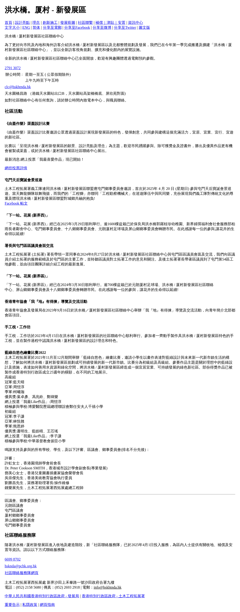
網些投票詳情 (16, 168)
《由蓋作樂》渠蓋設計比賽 (27, 124)
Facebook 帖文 (16, 203)
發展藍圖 (67, 23)
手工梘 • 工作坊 (17, 327)
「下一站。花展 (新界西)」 (27, 215)
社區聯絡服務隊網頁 (21, 573)
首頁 (8, 23)
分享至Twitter (125, 27)
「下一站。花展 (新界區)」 (27, 276)
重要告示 (12, 605)
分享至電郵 (52, 27)
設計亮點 (22, 23)
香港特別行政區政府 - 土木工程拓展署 (113, 596)
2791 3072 (13, 68)
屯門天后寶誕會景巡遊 (23, 180)
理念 (36, 23)
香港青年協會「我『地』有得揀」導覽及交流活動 (46, 302)
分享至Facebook (77, 27)
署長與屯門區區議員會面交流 (29, 246)
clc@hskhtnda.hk (18, 87)
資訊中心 (135, 23)
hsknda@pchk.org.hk (21, 566)
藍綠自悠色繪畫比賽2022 (25, 353)
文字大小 (12, 27)
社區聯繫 (85, 23)
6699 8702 (13, 559)
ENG (26, 27)
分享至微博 (102, 27)
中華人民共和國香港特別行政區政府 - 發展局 (42, 596)
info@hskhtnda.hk (107, 587)
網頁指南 (47, 605)
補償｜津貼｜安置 (110, 23)
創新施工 (50, 23)
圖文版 (144, 27)
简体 (36, 27)
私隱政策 (29, 605)
